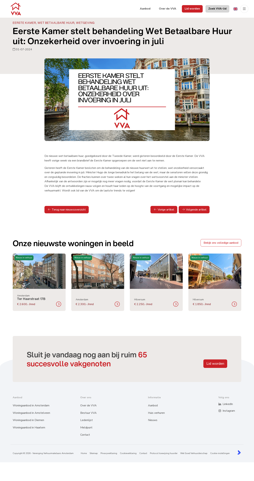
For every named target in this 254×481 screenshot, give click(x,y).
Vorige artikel (163, 210)
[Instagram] (222, 411)
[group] (39, 282)
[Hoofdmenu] (244, 9)
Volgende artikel (194, 210)
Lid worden (215, 363)
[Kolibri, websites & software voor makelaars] (239, 452)
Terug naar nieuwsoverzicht (66, 210)
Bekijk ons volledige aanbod (221, 243)
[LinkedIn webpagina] (222, 404)
